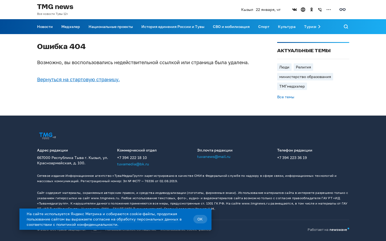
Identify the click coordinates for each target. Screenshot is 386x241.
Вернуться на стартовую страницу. (78, 79)
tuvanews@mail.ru (213, 156)
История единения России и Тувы (172, 26)
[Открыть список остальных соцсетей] (328, 9)
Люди (284, 67)
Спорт (263, 26)
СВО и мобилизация (231, 26)
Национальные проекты (111, 26)
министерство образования (305, 76)
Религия (303, 67)
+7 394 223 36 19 (292, 157)
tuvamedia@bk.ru (133, 164)
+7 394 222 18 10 (132, 157)
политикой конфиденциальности (86, 224)
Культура (287, 26)
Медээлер (70, 26)
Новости (45, 26)
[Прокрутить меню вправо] (319, 26)
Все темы (285, 97)
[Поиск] (346, 26)
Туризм (311, 26)
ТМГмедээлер (292, 86)
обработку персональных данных (147, 219)
